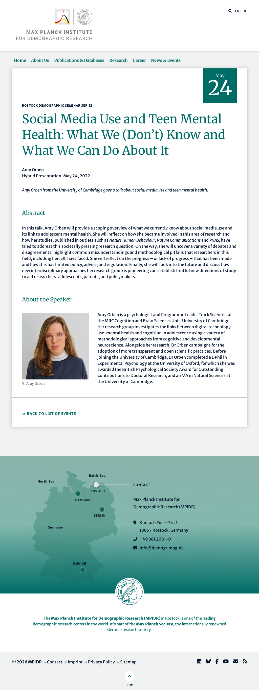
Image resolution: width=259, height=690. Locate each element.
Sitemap (128, 661)
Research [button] (118, 60)
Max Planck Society (154, 624)
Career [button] (139, 60)
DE (245, 11)
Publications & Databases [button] (79, 60)
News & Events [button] (166, 60)
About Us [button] (40, 60)
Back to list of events (51, 413)
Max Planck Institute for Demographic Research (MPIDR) (105, 618)
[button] (230, 10)
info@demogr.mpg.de (162, 547)
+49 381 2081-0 (155, 539)
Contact (54, 661)
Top (129, 685)
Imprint (75, 661)
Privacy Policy (101, 661)
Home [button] (20, 60)
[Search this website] (227, 11)
